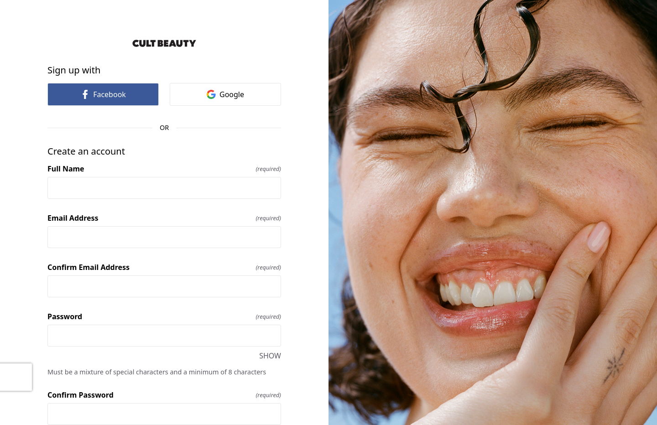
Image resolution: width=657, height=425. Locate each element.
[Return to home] (164, 43)
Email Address (164, 218)
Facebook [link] (103, 94)
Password (164, 316)
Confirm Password (164, 394)
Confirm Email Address (164, 267)
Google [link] (225, 94)
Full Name (164, 168)
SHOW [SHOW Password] (270, 356)
